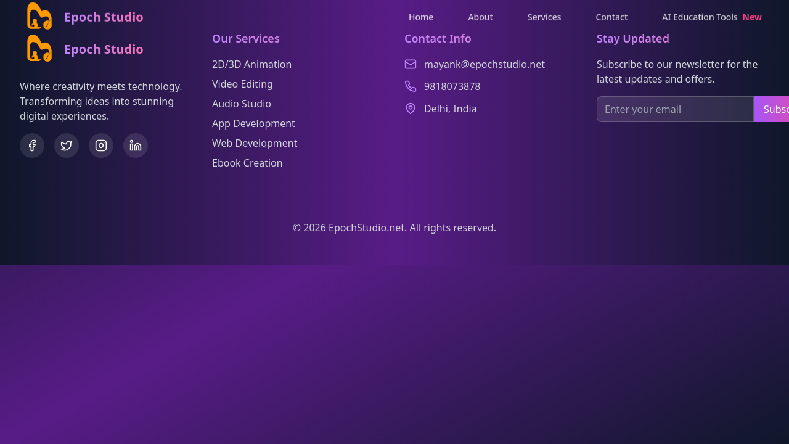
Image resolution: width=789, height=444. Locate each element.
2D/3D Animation (252, 64)
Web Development (254, 143)
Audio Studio (241, 103)
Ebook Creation (247, 163)
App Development (253, 123)
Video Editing (242, 84)
